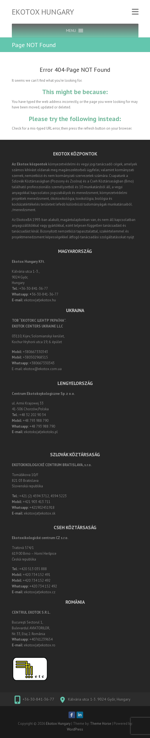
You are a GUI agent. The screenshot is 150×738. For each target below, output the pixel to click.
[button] (71, 30)
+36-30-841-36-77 (38, 699)
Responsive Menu (135, 12)
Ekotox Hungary (43, 12)
